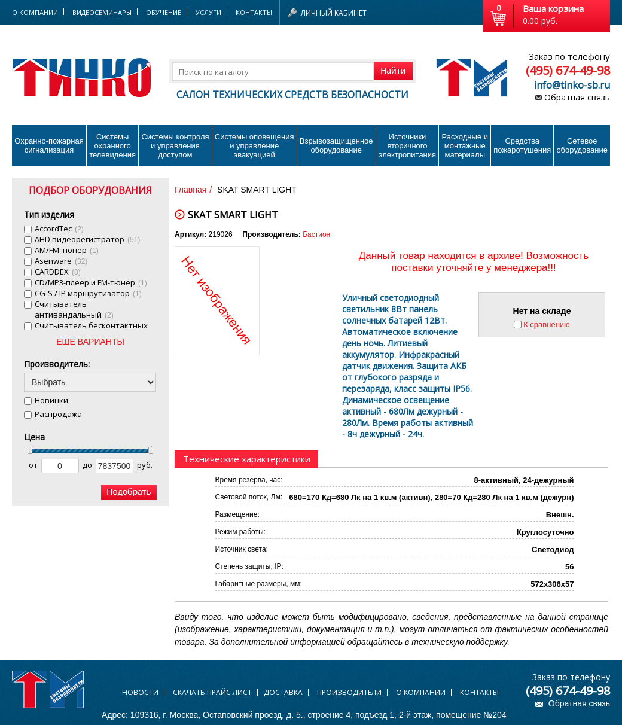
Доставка (283, 692)
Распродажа (58, 414)
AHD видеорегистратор (87, 239)
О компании (421, 692)
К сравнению (546, 324)
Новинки (51, 400)
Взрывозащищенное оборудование (336, 145)
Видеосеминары (102, 12)
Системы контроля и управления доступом (175, 145)
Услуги (208, 12)
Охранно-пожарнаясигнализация (49, 145)
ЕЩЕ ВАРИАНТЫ (90, 341)
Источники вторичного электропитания (407, 145)
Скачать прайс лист (212, 692)
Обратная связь (577, 97)
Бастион (316, 234)
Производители (349, 692)
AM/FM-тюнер (67, 250)
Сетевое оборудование (582, 145)
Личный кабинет (334, 13)
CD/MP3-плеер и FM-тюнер (91, 282)
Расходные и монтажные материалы (465, 145)
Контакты (254, 12)
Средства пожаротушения (522, 145)
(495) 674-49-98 (568, 70)
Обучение (163, 12)
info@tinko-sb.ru (572, 85)
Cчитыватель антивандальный (74, 309)
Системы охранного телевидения (112, 145)
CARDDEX (58, 271)
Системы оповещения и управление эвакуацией (254, 145)
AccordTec (59, 228)
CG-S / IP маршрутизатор (88, 293)
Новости (140, 692)
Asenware (61, 260)
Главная (190, 189)
